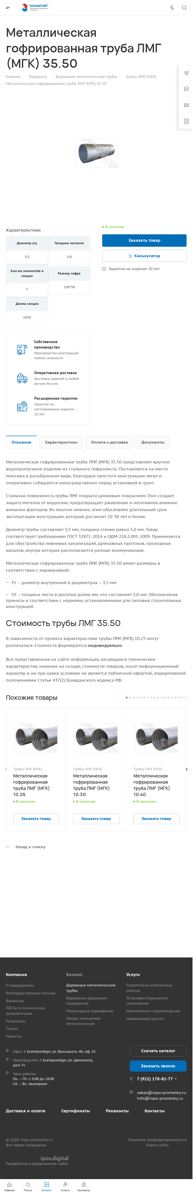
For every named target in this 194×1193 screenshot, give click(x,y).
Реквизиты (16, 1021)
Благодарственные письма (30, 993)
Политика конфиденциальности (157, 1139)
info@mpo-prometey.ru (160, 1098)
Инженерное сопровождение (153, 1011)
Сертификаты (75, 1111)
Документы (152, 442)
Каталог (74, 974)
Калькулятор (147, 255)
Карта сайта (157, 1145)
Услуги (133, 974)
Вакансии (15, 1000)
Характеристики (61, 442)
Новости (13, 1036)
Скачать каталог (158, 1050)
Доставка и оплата (25, 1111)
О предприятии (20, 985)
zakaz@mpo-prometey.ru (161, 1092)
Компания (16, 974)
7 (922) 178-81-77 (155, 1079)
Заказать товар (145, 240)
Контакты (155, 1111)
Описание (21, 442)
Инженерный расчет (145, 1018)
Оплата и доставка (109, 442)
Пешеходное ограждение (89, 1011)
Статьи (12, 1028)
